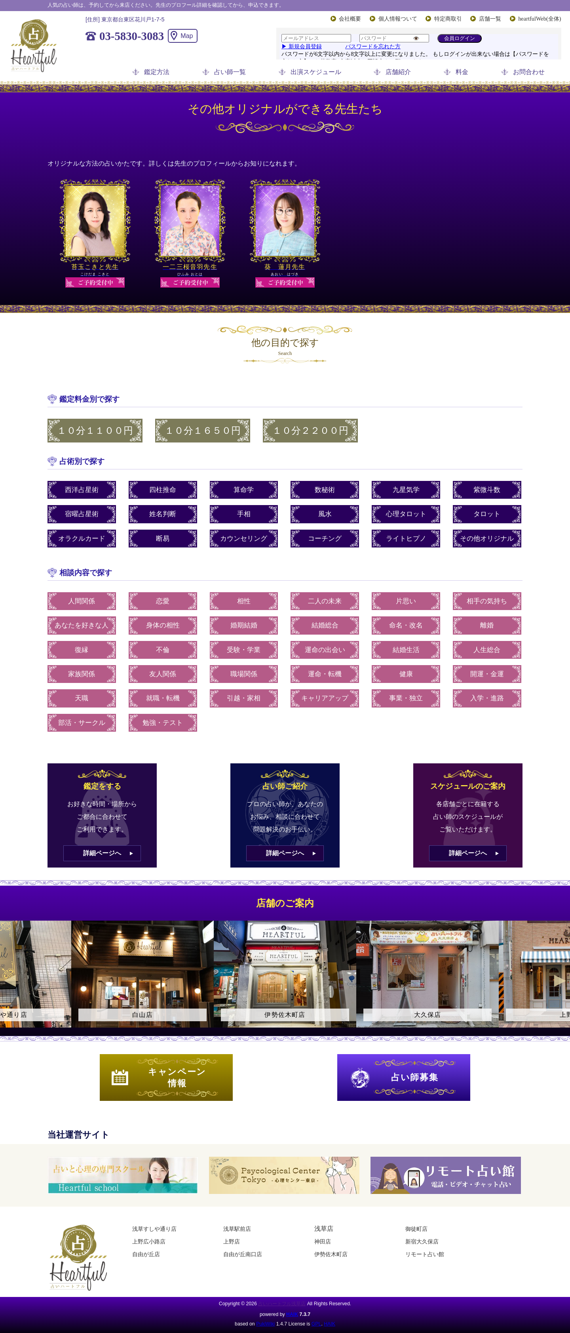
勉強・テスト (162, 723)
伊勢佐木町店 (331, 1254)
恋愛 (162, 601)
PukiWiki (265, 1324)
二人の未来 (325, 601)
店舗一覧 (490, 18)
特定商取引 (448, 18)
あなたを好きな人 (81, 625)
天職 (81, 698)
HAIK (292, 1314)
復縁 (81, 650)
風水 (325, 514)
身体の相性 (163, 625)
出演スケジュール (316, 72)
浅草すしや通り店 (154, 1229)
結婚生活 (406, 650)
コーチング (325, 538)
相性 (244, 601)
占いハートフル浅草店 (282, 1303)
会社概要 (350, 18)
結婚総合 (325, 625)
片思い (406, 601)
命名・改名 (406, 625)
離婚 (487, 625)
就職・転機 (163, 698)
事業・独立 (406, 698)
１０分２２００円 (310, 430)
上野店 (231, 1241)
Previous (10, 981)
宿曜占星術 (82, 514)
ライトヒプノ (406, 538)
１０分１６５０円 (203, 430)
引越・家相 (243, 698)
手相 (244, 514)
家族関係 (81, 674)
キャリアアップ (324, 698)
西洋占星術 (82, 490)
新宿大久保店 (422, 1241)
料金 (462, 72)
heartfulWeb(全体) (539, 18)
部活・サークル (81, 723)
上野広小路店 (148, 1241)
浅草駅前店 (237, 1229)
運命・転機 (325, 674)
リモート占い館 (424, 1254)
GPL (316, 1324)
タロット (486, 514)
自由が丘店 (146, 1254)
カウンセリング (243, 538)
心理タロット (406, 514)
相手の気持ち (487, 601)
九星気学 (406, 490)
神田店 (322, 1241)
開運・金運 (487, 674)
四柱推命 (162, 490)
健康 (406, 674)
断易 (162, 538)
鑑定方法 (156, 72)
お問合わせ (529, 72)
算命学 (244, 490)
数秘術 (325, 490)
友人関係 (162, 674)
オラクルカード (81, 538)
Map (186, 35)
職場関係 (243, 674)
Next (560, 981)
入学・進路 (487, 698)
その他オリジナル (487, 538)
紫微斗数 (486, 490)
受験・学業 (243, 650)
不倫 (162, 650)
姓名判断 (162, 514)
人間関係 (81, 601)
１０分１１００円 (95, 430)
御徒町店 (416, 1229)
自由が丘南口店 (242, 1254)
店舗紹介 (398, 72)
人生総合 (486, 650)
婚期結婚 (243, 625)
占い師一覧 (230, 72)
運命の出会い (325, 650)
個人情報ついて (397, 18)
